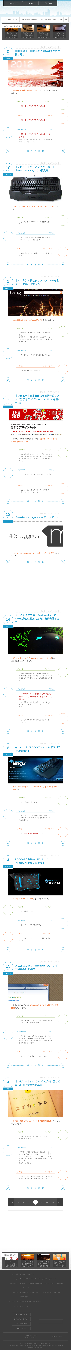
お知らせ (30, 3)
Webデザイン (8, 288)
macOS (26, 1279)
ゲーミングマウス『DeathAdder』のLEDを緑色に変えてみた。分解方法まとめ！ (37, 618)
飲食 (30, 1301)
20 (24, 1202)
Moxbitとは (12, 3)
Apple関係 (44, 1279)
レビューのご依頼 (21, 1324)
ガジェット (46, 1292)
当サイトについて (21, 1314)
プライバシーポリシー (21, 1319)
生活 (34, 1301)
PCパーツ (8, 174)
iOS (39, 1279)
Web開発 (31, 1283)
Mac (21, 1279)
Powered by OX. (57, 1336)
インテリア (60, 1283)
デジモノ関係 (8, 866)
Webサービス (39, 1283)
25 (53, 1202)
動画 (55, 1292)
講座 (21, 1306)
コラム (26, 1306)
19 (18, 1202)
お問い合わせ (48, 3)
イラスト (53, 1283)
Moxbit (35, 12)
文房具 (22, 1301)
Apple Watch (52, 1279)
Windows (8, 407)
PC (28, 1292)
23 (41, 1202)
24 (47, 1202)
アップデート (8, 521)
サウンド (38, 1292)
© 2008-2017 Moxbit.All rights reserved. (31, 1336)
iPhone (31, 1279)
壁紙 (59, 1292)
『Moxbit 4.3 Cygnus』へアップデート (37, 517)
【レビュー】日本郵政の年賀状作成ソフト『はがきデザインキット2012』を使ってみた (38, 399)
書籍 (8, 1089)
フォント (46, 1283)
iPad (35, 1279)
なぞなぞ (38, 1301)
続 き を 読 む (35, 151)
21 (30, 1202)
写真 (51, 1292)
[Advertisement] (35, 589)
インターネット (24, 1287)
